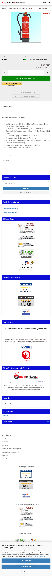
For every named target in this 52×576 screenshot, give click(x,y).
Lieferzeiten (5, 455)
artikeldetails (7, 106)
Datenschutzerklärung (39, 556)
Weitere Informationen (26, 572)
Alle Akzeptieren (26, 560)
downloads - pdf (8, 160)
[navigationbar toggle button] (49, 2)
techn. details (7, 155)
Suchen (26, 188)
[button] (5, 72)
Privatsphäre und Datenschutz (10, 452)
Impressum (5, 445)
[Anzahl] (26, 72)
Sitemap (5, 415)
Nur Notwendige (25, 567)
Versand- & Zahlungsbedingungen (12, 448)
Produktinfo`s (5, 442)
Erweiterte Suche (26, 192)
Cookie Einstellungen (8, 459)
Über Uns (4, 438)
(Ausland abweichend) (41, 59)
